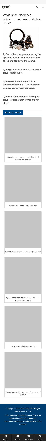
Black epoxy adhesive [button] (23, 421)
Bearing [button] (13, 415)
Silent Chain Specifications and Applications (23, 252)
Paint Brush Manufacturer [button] (26, 415)
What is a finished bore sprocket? (23, 206)
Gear (7, 54)
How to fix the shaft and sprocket (23, 346)
